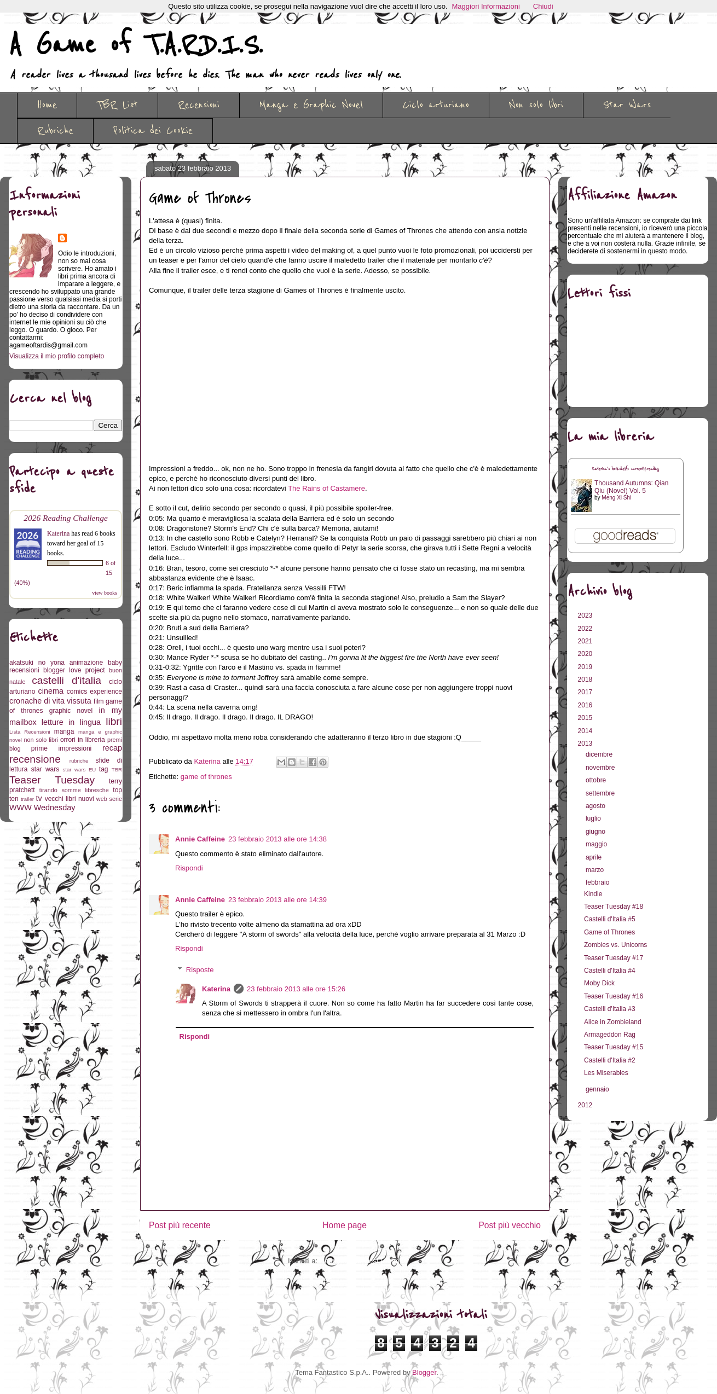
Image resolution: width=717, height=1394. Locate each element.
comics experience (94, 691)
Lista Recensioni (29, 732)
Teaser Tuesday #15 (613, 1047)
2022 (586, 628)
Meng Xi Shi (616, 498)
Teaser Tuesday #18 (613, 906)
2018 (586, 679)
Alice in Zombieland (612, 1022)
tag (103, 769)
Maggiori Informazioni (486, 6)
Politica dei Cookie (153, 130)
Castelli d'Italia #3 (609, 1009)
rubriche (79, 761)
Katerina (216, 989)
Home (47, 105)
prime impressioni (61, 748)
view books (104, 593)
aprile (595, 857)
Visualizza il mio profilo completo (56, 356)
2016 (586, 705)
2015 (586, 718)
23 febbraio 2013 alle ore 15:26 (296, 989)
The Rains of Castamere (326, 488)
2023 (586, 615)
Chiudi (543, 6)
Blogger (424, 1372)
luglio (594, 818)
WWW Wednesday (42, 807)
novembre (601, 767)
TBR (117, 769)
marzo (596, 870)
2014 (586, 731)
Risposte (200, 970)
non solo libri (41, 739)
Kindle (593, 894)
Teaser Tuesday (52, 780)
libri (114, 721)
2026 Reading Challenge (66, 517)
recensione (35, 759)
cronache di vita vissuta (50, 700)
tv (39, 798)
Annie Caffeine (200, 839)
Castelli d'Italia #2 (609, 1060)
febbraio (598, 882)
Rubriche (55, 130)
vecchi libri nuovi (69, 799)
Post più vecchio (509, 1225)
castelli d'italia (66, 680)
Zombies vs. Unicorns (615, 945)
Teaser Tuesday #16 (613, 996)
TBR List (117, 105)
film (99, 701)
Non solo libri (536, 105)
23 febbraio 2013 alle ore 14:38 (277, 839)
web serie (109, 798)
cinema (50, 691)
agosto (596, 806)
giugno (596, 831)
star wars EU (79, 769)
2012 (586, 1105)
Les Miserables (606, 1073)
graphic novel (70, 711)
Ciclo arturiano (436, 105)
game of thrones (206, 776)
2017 (586, 692)
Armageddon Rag (609, 1034)
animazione (86, 662)
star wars (45, 769)
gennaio (598, 1089)
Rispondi (189, 868)
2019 (586, 667)
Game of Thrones (609, 932)
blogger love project (74, 670)
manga (64, 731)
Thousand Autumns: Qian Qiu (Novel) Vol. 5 (631, 487)
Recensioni (198, 105)
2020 (586, 654)
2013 (586, 743)
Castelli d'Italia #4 (609, 970)
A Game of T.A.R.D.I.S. (136, 45)
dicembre (600, 754)
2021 (586, 641)
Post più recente (180, 1225)
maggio (597, 844)
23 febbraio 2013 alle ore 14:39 (277, 900)
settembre (601, 793)
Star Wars (627, 105)
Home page (344, 1225)
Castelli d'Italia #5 (609, 919)
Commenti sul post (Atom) (361, 1261)
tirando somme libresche (74, 790)
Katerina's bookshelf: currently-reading (625, 469)
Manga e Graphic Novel (311, 105)
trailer (27, 799)
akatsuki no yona (37, 662)
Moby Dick (599, 983)
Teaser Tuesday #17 (613, 958)
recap (112, 748)
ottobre (597, 780)
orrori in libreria (82, 740)
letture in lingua (71, 722)
